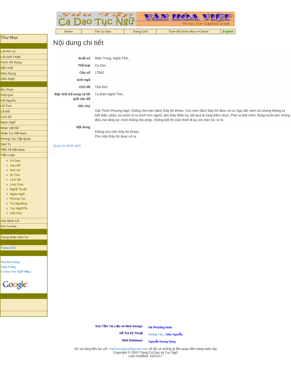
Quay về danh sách (67, 145)
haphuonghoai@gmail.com (128, 349)
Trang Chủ (8, 248)
